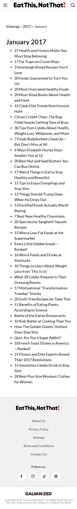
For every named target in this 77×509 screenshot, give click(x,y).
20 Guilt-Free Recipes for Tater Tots (42, 299)
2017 (27, 26)
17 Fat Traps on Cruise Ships (36, 61)
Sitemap (13, 26)
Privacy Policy (38, 429)
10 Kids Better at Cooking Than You (42, 321)
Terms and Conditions (38, 446)
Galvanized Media (33, 499)
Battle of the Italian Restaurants (40, 315)
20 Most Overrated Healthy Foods (41, 89)
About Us (38, 421)
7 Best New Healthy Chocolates (39, 216)
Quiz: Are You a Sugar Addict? (37, 337)
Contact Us (39, 454)
